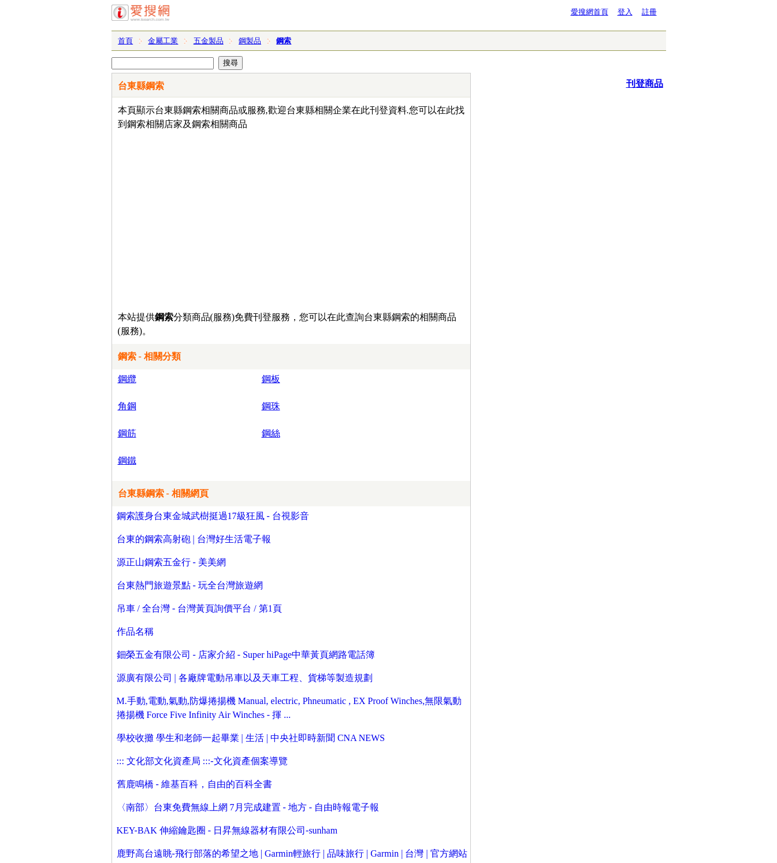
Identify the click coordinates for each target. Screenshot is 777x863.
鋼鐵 (127, 460)
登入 (625, 12)
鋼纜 (127, 379)
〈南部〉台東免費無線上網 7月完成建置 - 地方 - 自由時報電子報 (248, 807)
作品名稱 (135, 631)
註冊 (649, 12)
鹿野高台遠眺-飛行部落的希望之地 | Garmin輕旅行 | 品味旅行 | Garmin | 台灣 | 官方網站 (292, 853)
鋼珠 (271, 406)
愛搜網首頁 (589, 12)
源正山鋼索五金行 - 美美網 (171, 562)
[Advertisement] (258, 218)
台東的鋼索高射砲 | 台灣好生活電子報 (194, 539)
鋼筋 (127, 433)
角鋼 (127, 406)
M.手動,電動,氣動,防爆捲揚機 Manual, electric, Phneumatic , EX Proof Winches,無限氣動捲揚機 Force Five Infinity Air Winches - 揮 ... (289, 708)
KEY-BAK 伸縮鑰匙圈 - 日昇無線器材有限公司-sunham (227, 830)
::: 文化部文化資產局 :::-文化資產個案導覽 (202, 761)
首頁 (125, 40)
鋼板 (271, 379)
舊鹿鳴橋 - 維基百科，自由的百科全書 (194, 784)
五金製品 (209, 40)
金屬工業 (163, 40)
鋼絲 (271, 433)
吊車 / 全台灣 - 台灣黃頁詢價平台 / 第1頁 (199, 608)
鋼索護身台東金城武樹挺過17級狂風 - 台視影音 (213, 516)
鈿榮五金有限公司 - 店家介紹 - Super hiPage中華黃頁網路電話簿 (246, 655)
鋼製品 (250, 40)
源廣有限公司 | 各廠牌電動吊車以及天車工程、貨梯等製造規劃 (245, 678)
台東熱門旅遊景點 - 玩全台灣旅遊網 (190, 585)
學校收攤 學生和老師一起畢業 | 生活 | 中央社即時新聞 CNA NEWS (251, 738)
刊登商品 (644, 83)
